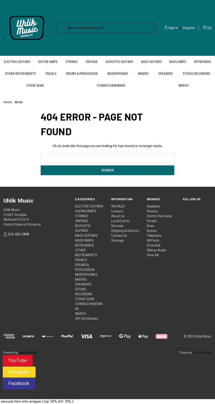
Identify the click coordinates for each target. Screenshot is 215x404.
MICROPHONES (117, 74)
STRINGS (71, 62)
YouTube (17, 360)
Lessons (117, 211)
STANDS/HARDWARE (111, 85)
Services (117, 226)
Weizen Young (202, 352)
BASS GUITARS (151, 62)
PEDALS (51, 74)
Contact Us (119, 235)
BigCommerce (28, 352)
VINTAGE (92, 62)
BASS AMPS (177, 62)
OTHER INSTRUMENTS (20, 74)
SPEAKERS (165, 74)
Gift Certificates (86, 318)
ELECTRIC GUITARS (17, 62)
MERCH (184, 85)
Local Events (120, 221)
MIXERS (143, 74)
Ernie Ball (153, 245)
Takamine (154, 235)
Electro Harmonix (159, 216)
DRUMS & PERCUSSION (82, 74)
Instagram (19, 372)
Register (189, 28)
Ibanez (152, 231)
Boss (150, 226)
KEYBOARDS (202, 62)
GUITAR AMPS (48, 62)
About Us (118, 216)
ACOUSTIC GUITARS (119, 62)
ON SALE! (118, 206)
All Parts (153, 240)
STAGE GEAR (35, 85)
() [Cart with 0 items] (207, 28)
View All (153, 255)
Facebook (18, 383)
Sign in (173, 28)
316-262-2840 (18, 234)
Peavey (152, 211)
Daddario (153, 206)
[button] (18, 360)
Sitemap (117, 240)
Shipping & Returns (125, 231)
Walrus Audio (156, 250)
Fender (152, 221)
